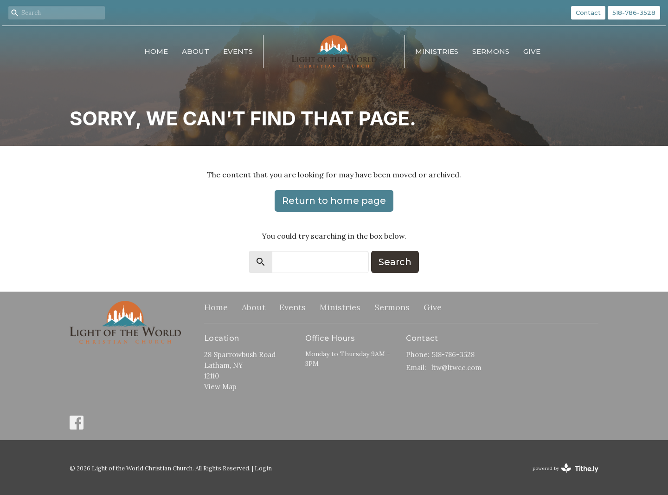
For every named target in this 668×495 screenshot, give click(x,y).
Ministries (436, 51)
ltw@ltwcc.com (456, 367)
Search (395, 261)
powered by (565, 468)
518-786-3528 (633, 12)
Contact (588, 12)
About (195, 51)
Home (156, 51)
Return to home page (334, 200)
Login (263, 468)
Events (238, 51)
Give (531, 51)
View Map (220, 386)
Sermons (490, 51)
